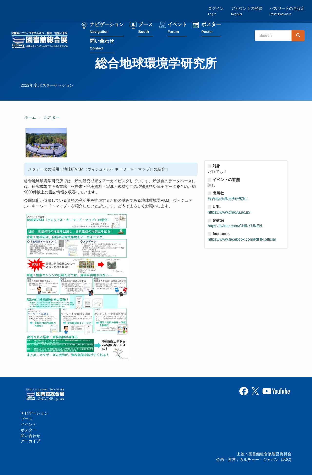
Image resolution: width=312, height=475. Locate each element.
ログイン (216, 11)
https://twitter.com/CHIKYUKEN (235, 226)
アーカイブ (30, 441)
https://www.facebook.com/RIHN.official (242, 239)
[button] (46, 143)
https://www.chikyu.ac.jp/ (229, 212)
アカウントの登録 (246, 11)
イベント (177, 29)
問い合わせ (102, 45)
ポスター (211, 29)
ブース (145, 29)
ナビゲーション (107, 29)
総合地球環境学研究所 (227, 199)
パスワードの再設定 (287, 11)
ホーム (30, 117)
